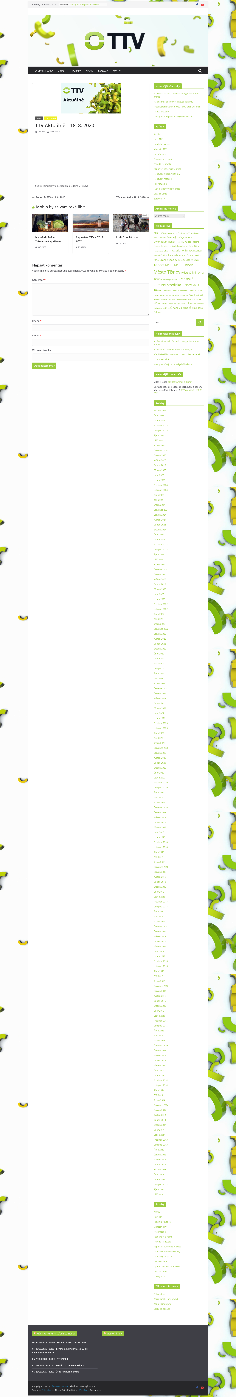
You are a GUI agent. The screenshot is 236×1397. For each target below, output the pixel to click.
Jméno (37, 321)
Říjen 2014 (159, 1090)
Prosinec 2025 (161, 425)
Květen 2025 (160, 460)
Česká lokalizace (162, 1308)
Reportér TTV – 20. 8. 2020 (90, 239)
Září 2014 (158, 1095)
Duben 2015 (160, 1060)
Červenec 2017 (161, 926)
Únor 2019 (159, 832)
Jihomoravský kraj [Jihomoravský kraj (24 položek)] (161, 251)
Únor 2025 (159, 475)
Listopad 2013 (161, 1144)
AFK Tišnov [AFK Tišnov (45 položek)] (160, 233)
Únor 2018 (159, 891)
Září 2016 (158, 976)
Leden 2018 (159, 896)
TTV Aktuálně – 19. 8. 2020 (132, 197)
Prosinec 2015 (161, 1020)
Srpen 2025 (159, 445)
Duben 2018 (160, 881)
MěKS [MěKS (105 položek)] (169, 265)
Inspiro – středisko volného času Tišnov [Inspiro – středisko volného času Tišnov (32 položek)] (180, 246)
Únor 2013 (159, 1174)
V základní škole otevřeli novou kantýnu (173, 101)
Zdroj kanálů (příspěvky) (166, 1298)
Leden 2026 (159, 420)
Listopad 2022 (161, 609)
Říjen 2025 (159, 435)
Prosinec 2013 (161, 1139)
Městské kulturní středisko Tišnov (56, 1333)
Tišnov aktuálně (161, 111)
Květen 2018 (160, 876)
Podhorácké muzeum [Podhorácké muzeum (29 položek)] (169, 295)
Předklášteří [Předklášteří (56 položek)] (196, 295)
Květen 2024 (160, 519)
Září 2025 (158, 440)
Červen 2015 (160, 1050)
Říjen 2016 (159, 971)
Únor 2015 (159, 1070)
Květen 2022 (160, 638)
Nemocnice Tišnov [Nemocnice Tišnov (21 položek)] (170, 291)
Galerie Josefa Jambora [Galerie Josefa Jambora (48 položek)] (179, 237)
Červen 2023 (160, 574)
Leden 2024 (159, 539)
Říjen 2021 (159, 673)
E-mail (36, 335)
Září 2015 (158, 1035)
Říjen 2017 (159, 911)
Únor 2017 (159, 951)
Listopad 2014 (161, 1085)
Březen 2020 (160, 767)
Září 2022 (158, 618)
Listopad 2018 (161, 847)
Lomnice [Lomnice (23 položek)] (197, 255)
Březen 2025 (160, 470)
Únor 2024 (159, 534)
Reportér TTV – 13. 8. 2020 (48, 197)
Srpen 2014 (159, 1100)
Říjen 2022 (159, 614)
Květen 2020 (160, 757)
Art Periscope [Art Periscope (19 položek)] (171, 233)
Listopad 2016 (161, 966)
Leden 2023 (159, 599)
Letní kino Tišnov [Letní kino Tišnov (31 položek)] (184, 255)
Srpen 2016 (159, 981)
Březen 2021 (160, 708)
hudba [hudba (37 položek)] (188, 241)
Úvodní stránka (44, 70)
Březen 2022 (160, 648)
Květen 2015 (160, 1055)
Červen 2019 (160, 812)
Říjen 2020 (159, 733)
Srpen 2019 (159, 802)
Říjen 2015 (159, 1030)
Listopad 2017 (161, 906)
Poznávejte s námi (163, 159)
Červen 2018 (160, 871)
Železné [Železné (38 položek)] (158, 312)
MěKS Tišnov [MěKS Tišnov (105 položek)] (183, 265)
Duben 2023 (160, 584)
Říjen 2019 (159, 792)
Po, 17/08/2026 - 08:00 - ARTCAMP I (50, 1358)
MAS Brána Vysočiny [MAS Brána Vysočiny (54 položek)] (165, 260)
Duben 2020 (160, 762)
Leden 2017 (159, 956)
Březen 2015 (160, 1065)
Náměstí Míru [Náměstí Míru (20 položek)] (182, 291)
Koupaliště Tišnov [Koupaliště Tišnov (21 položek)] (161, 255)
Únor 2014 (159, 1129)
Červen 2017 (160, 931)
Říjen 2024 (159, 494)
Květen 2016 (160, 995)
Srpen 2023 (159, 564)
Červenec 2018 (161, 866)
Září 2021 (158, 678)
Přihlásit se (159, 1294)
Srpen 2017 (159, 921)
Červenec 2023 (161, 569)
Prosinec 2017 (161, 901)
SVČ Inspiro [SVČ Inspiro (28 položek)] (197, 299)
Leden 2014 (159, 1134)
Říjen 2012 (159, 1189)
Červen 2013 (160, 1154)
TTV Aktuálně (50, 118)
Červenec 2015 (161, 1045)
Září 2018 (158, 857)
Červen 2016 (160, 991)
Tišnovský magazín (163, 178)
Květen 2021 (160, 698)
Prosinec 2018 (161, 842)
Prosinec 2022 (161, 604)
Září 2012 (158, 1194)
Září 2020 (158, 738)
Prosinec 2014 (161, 1080)
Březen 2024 (160, 529)
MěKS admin (55, 131)
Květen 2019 (160, 817)
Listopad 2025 (161, 430)
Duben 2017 (160, 941)
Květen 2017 (160, 936)
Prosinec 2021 (161, 663)
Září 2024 (158, 499)
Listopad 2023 (161, 549)
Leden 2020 (159, 777)
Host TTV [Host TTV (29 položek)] (180, 241)
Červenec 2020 (161, 747)
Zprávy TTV (159, 198)
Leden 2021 (159, 718)
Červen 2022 (160, 633)
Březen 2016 (160, 1005)
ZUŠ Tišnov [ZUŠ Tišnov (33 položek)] (190, 303)
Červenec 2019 (161, 807)
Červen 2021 (160, 693)
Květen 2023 (160, 579)
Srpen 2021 (159, 683)
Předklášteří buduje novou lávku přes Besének (177, 106)
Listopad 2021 (161, 668)
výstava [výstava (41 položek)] (181, 303)
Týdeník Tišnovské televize (167, 188)
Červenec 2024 (161, 509)
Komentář (39, 280)
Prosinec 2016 (161, 961)
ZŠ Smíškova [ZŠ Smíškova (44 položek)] (196, 307)
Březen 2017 (160, 946)
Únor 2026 (159, 415)
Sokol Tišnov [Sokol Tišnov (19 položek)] (186, 300)
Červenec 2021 (161, 688)
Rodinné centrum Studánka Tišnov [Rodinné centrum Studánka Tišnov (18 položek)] (167, 300)
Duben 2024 (160, 524)
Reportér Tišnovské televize (167, 168)
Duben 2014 (160, 1119)
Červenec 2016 (161, 986)
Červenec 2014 (161, 1105)
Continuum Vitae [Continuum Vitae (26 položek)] (185, 233)
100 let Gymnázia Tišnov (180, 381)
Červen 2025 (160, 455)
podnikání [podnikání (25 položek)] (184, 295)
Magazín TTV (160, 149)
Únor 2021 (159, 713)
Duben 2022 (160, 643)
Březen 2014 (160, 1124)
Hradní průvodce (162, 144)
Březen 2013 (160, 1169)
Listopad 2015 (161, 1025)
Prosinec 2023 (161, 544)
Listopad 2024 (161, 490)
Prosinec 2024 (161, 485)
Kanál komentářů (162, 1303)
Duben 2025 (160, 465)
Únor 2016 (159, 1010)
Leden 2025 (159, 480)
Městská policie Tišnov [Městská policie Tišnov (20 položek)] (171, 279)
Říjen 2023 (159, 554)
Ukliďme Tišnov (127, 237)
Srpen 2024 (159, 504)
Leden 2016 (159, 1015)
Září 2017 (158, 916)
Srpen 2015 (159, 1040)
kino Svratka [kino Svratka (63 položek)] (186, 250)
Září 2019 (158, 797)
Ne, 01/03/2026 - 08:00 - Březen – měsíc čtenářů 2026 (59, 1342)
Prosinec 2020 (161, 723)
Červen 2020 (160, 752)
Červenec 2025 (161, 450)
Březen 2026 (160, 410)
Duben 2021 (160, 703)
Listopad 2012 (161, 1184)
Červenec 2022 (161, 628)
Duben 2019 (160, 822)
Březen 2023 (160, 589)
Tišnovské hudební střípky (167, 173)
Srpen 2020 (159, 742)
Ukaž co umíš (160, 193)
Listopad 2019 (161, 787)
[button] (66, 71)
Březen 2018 (160, 886)
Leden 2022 (159, 658)
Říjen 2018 (159, 852)
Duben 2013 (160, 1164)
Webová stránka (41, 350)
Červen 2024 (160, 514)
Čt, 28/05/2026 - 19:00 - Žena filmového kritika (55, 1371)
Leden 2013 (159, 1179)
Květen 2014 (160, 1115)
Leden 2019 (159, 837)
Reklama (103, 70)
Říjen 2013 (159, 1149)
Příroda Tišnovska (162, 163)
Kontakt (118, 70)
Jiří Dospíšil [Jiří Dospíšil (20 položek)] (173, 251)
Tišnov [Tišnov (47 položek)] (157, 303)
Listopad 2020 (161, 728)
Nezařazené (160, 154)
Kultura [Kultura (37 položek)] (172, 254)
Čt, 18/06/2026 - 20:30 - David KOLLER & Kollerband (58, 1365)
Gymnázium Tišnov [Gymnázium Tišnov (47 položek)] (164, 241)
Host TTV (158, 139)
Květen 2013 (160, 1159)
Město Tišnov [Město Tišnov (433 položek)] (167, 272)
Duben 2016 (160, 1000)
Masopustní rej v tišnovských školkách (173, 116)
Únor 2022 (159, 653)
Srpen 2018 (159, 862)
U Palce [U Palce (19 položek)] (164, 304)
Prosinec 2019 (161, 782)
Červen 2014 (160, 1110)
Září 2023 (158, 559)
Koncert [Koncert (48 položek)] (198, 250)
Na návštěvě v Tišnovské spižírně (48, 239)
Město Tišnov (114, 1333)
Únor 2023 (159, 594)
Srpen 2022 (159, 623)
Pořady (76, 70)
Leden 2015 (159, 1075)
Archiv (89, 70)
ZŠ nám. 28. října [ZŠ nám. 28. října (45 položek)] (178, 307)
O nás (61, 70)
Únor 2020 (159, 772)
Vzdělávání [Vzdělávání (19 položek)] (172, 304)
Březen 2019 (160, 827)
